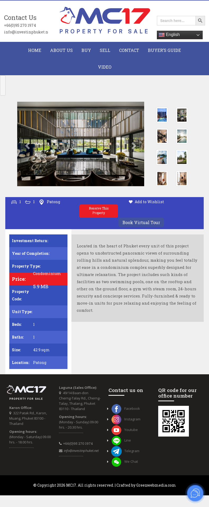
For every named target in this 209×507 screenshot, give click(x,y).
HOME (34, 50)
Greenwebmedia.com (156, 485)
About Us (61, 50)
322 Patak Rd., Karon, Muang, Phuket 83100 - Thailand (28, 418)
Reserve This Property (99, 210)
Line (121, 440)
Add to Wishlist (149, 201)
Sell (105, 50)
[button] (26, 144)
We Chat (124, 461)
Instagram (125, 419)
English (169, 35)
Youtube (124, 429)
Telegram (125, 450)
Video (104, 67)
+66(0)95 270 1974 (20, 25)
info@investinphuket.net (26, 31)
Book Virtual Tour (141, 222)
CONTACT (129, 50)
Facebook (125, 408)
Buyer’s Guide (164, 50)
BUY (86, 50)
